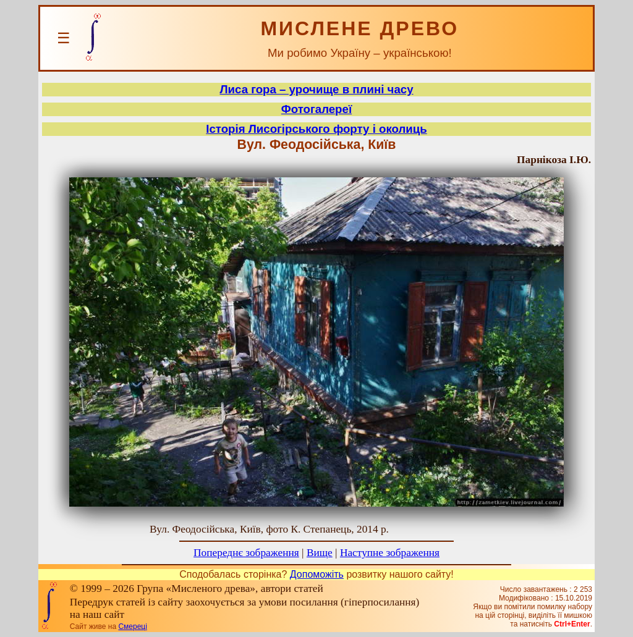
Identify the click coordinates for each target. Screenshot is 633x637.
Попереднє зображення (246, 553)
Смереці (132, 626)
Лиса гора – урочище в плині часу (316, 89)
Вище (320, 553)
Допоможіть (317, 574)
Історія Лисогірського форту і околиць (316, 128)
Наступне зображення (390, 553)
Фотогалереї (316, 109)
